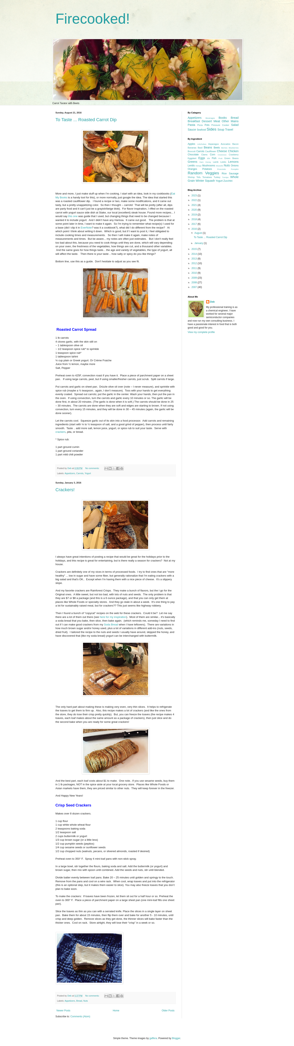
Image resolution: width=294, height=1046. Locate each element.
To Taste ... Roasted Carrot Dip (86, 119)
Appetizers (70, 473)
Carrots (79, 473)
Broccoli (192, 151)
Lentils (191, 165)
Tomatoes (207, 177)
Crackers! (65, 489)
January (199, 243)
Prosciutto (221, 169)
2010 (194, 272)
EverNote (86, 227)
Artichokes (201, 144)
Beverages (210, 118)
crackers (61, 431)
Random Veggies (203, 173)
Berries (224, 148)
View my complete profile (201, 332)
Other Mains (230, 121)
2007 (194, 287)
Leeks (223, 162)
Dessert (207, 121)
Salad (235, 124)
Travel (229, 129)
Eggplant (192, 158)
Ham (201, 162)
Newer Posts (63, 1010)
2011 (194, 268)
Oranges (192, 169)
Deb (212, 301)
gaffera (153, 1038)
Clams (204, 154)
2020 (194, 209)
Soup (220, 129)
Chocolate (193, 154)
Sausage (233, 173)
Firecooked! (93, 19)
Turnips (225, 177)
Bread (79, 1001)
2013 (194, 258)
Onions (234, 165)
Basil (200, 147)
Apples (191, 144)
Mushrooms (208, 165)
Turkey (217, 177)
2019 (194, 214)
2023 (194, 195)
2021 (194, 205)
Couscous (222, 155)
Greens (192, 161)
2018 (194, 219)
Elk (208, 158)
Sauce (192, 129)
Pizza (200, 125)
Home (116, 1010)
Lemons (233, 161)
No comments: (92, 468)
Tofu (198, 177)
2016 (194, 228)
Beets (217, 147)
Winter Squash (205, 180)
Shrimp (191, 177)
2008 (194, 282)
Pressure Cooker (220, 125)
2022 (194, 200)
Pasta (191, 124)
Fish (214, 158)
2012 (194, 263)
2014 (194, 254)
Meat (217, 121)
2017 (194, 224)
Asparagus (213, 144)
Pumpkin (234, 169)
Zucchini (228, 180)
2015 (194, 249)
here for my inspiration (113, 617)
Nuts (85, 1001)
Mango (198, 166)
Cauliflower (210, 151)
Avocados (225, 144)
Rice (224, 173)
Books (223, 117)
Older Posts (168, 1010)
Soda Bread (111, 624)
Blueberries (234, 148)
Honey (208, 162)
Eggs (201, 158)
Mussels (219, 166)
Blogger (176, 1038)
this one (73, 216)
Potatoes (207, 169)
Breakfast (194, 121)
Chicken (233, 151)
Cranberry (234, 154)
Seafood (201, 129)
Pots (206, 125)
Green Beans (231, 158)
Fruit (220, 158)
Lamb (216, 162)
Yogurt (88, 473)
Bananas (192, 147)
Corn (212, 154)
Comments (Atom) (80, 1016)
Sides (211, 129)
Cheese (222, 151)
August (198, 233)
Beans (208, 147)
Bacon (235, 144)
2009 (194, 277)
